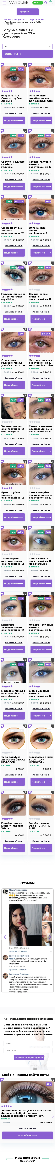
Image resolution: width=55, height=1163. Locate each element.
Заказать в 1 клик (13, 113)
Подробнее (13, 120)
